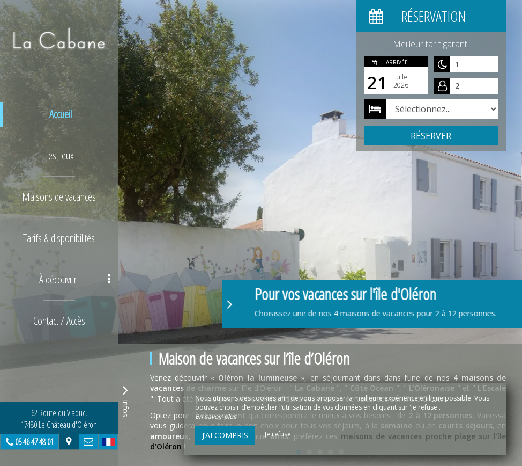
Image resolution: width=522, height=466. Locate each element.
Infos (125, 399)
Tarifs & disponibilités (59, 238)
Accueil (60, 114)
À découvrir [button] (74, 279)
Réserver (431, 136)
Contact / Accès (59, 321)
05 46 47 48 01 (34, 442)
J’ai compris (225, 435)
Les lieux (59, 155)
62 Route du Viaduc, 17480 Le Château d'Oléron (59, 419)
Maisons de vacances (59, 197)
